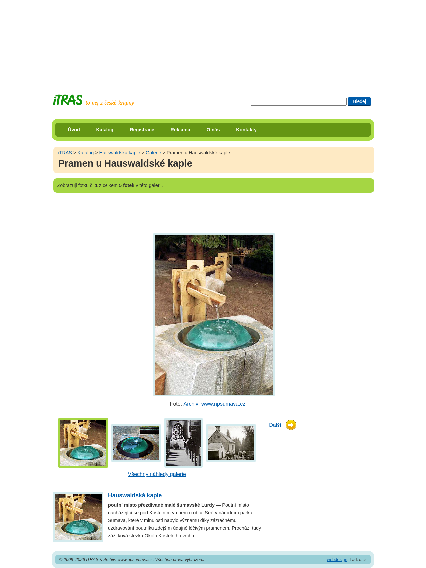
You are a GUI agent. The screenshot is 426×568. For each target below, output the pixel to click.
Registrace (142, 129)
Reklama (180, 129)
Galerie (153, 152)
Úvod (74, 129)
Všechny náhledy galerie (157, 474)
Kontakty (246, 129)
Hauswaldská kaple (119, 152)
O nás (213, 129)
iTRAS (65, 152)
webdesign (337, 559)
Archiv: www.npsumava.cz (215, 404)
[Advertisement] (213, 41)
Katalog (105, 129)
